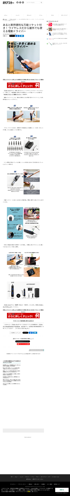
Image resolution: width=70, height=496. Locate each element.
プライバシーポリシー (22, 482)
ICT (49, 475)
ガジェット (41, 15)
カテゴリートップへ (36, 350)
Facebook (17, 326)
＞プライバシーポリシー (62, 493)
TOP (6, 15)
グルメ (64, 15)
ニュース (29, 15)
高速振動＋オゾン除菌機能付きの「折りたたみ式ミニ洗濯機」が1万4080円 (12, 365)
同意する (62, 490)
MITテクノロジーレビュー (38, 477)
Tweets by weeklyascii (27, 437)
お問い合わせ (36, 482)
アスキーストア (12, 19)
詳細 (29, 491)
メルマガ (23, 326)
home (5, 19)
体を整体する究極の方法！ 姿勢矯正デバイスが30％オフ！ (11, 377)
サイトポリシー (13, 482)
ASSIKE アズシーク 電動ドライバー (12, 94)
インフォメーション (55, 475)
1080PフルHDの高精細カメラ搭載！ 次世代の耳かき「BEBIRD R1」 (11, 374)
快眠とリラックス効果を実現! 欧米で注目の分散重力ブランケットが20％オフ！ (11, 371)
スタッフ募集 (49, 482)
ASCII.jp (29, 477)
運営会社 (30, 482)
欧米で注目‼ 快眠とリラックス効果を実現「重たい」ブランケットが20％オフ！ (11, 368)
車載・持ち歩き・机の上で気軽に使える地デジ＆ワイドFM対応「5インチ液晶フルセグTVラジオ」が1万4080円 (12, 380)
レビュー (17, 15)
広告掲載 (43, 482)
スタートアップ (43, 475)
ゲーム (52, 15)
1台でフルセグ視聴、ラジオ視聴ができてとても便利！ (11, 384)
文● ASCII (5, 36)
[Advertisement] (35, 8)
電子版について (57, 482)
